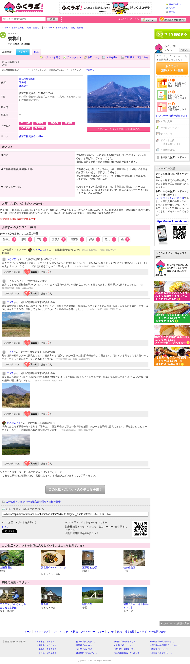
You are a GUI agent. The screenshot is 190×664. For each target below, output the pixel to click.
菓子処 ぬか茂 (89, 567)
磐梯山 (9, 239)
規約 (119, 631)
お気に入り (94, 57)
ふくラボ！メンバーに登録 (170, 198)
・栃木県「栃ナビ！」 (46, 641)
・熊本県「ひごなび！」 (85, 641)
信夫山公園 (129, 567)
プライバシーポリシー (92, 631)
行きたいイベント (169, 127)
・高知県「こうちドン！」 (161, 653)
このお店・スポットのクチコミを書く (75, 489)
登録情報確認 (167, 150)
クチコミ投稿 (71, 631)
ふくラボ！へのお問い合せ (151, 631)
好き (94, 239)
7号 (42, 239)
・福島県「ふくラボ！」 (47, 645)
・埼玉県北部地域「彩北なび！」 (127, 653)
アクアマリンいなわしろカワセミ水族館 (13, 606)
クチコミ (23, 52)
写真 (36, 52)
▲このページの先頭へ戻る (175, 623)
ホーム (172, 12)
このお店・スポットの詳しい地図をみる (118, 129)
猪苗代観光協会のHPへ (31, 136)
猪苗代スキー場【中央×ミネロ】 (136, 606)
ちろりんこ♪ (39, 249)
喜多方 (59, 239)
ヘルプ (172, 8)
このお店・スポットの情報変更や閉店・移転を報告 (33, 501)
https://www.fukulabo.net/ (172, 221)
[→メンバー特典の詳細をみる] (172, 115)
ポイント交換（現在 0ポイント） (170, 142)
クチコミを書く (52, 57)
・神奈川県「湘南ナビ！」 (124, 649)
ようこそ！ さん (128, 19)
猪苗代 (77, 239)
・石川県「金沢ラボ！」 (47, 653)
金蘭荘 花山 (6, 567)
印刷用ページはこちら (136, 57)
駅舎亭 (44, 604)
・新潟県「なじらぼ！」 (85, 645)
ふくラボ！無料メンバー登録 (172, 68)
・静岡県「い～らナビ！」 (161, 649)
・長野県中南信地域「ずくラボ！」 (165, 645)
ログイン (149, 19)
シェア (5, 526)
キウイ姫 (11, 259)
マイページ (166, 134)
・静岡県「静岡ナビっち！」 (125, 641)
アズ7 (10, 302)
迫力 (110, 239)
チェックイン (74, 57)
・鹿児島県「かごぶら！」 (86, 653)
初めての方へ (175, 4)
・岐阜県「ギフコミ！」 (123, 645)
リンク (110, 631)
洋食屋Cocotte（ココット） (53, 569)
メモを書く (112, 57)
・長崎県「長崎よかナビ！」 (162, 641)
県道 (26, 239)
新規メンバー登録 (172, 19)
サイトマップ (41, 631)
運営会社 (129, 631)
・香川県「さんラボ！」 (85, 649)
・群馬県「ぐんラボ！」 (47, 649)
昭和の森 (87, 604)
